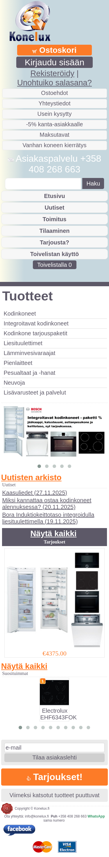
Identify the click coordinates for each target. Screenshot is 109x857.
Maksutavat (54, 135)
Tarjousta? (54, 242)
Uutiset (55, 207)
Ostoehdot (54, 93)
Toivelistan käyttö (54, 254)
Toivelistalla (54, 265)
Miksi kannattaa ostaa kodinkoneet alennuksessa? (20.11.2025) (46, 503)
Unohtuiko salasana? (54, 82)
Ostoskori (54, 50)
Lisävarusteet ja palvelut (34, 392)
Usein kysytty (54, 114)
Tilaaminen (54, 231)
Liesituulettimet (22, 343)
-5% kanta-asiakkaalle (54, 124)
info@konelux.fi (37, 816)
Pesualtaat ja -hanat (29, 373)
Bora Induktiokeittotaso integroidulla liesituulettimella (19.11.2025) (48, 518)
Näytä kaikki (53, 533)
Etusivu (54, 196)
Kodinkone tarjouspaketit (35, 333)
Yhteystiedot (54, 103)
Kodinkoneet (19, 313)
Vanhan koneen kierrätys (55, 145)
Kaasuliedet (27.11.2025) (34, 492)
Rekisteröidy (52, 73)
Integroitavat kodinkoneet (36, 323)
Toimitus (55, 219)
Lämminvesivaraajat (29, 353)
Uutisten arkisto (31, 477)
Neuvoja (14, 382)
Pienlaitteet (17, 363)
